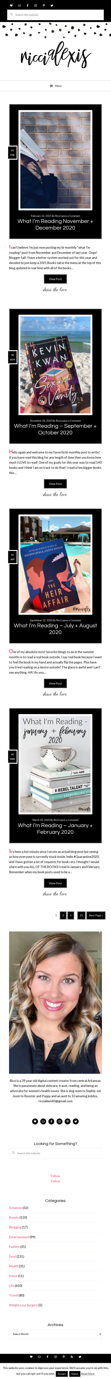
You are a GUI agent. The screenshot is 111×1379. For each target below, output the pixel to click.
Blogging (15, 1227)
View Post (55, 279)
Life (11, 1286)
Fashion (14, 1247)
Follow (55, 1176)
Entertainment (19, 1237)
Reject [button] (74, 1373)
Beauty (14, 1217)
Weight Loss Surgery (23, 1305)
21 (83, 916)
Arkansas (15, 1208)
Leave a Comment (70, 215)
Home (13, 1276)
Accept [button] (62, 1373)
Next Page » (96, 916)
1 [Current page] (57, 916)
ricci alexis (55, 58)
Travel (13, 1295)
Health (13, 1266)
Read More (88, 1373)
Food (12, 1256)
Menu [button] (58, 85)
